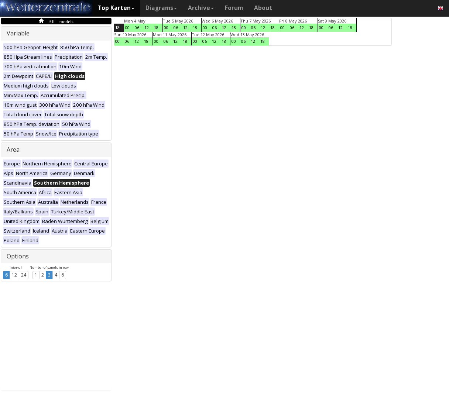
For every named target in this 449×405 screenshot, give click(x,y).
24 (23, 275)
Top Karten (116, 8)
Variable (18, 33)
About (263, 8)
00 (127, 27)
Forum (234, 8)
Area (13, 149)
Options (18, 256)
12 (14, 275)
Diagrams (161, 8)
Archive (201, 8)
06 (137, 27)
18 (117, 27)
